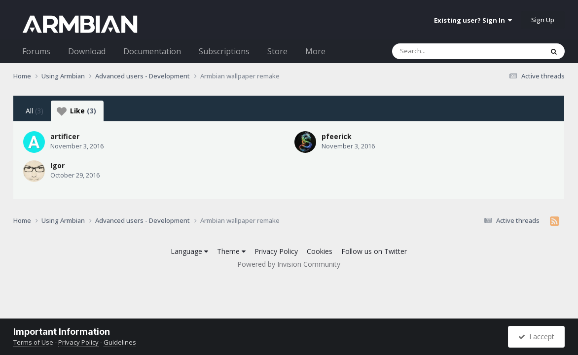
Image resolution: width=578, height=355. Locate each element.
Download (87, 51)
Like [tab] (76, 111)
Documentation (152, 51)
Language (189, 251)
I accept (536, 336)
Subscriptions (224, 51)
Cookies (319, 251)
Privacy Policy (276, 251)
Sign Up (542, 19)
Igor (57, 165)
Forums (36, 51)
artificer (64, 136)
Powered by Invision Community (288, 264)
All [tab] (34, 110)
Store (277, 51)
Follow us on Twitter (374, 251)
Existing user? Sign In (473, 20)
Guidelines (120, 342)
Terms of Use (33, 342)
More (315, 51)
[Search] (442, 51)
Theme (231, 251)
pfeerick (337, 136)
